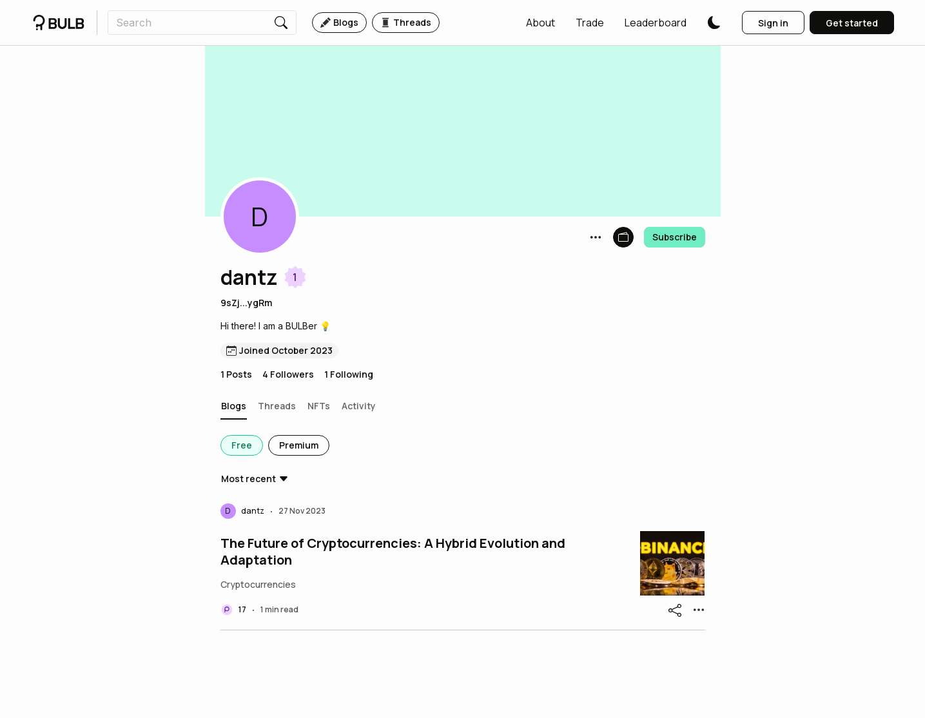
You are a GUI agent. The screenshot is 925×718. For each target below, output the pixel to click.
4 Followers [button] (288, 374)
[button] (540, 22)
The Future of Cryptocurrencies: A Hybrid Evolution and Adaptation (392, 551)
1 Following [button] (348, 374)
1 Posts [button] (236, 374)
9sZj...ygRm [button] (246, 302)
